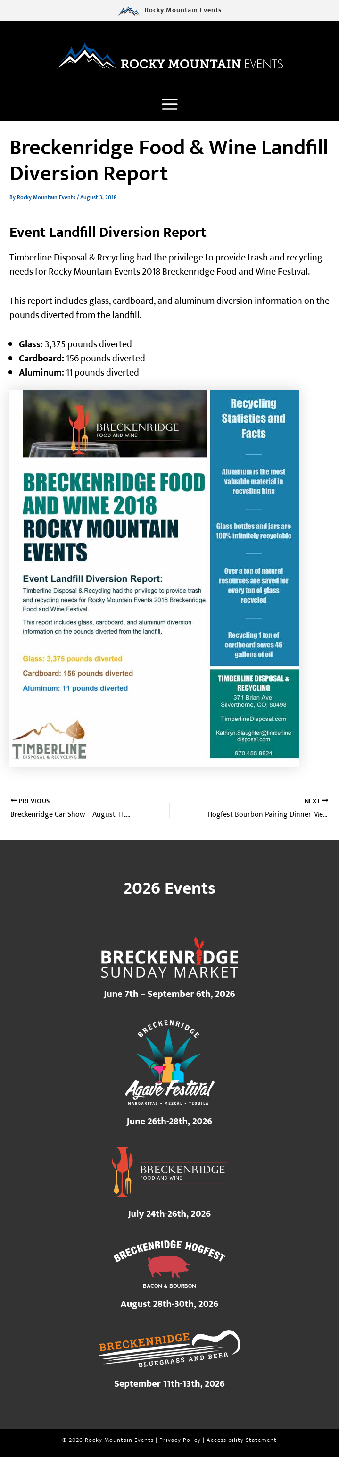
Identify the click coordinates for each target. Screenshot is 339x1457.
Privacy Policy (180, 1441)
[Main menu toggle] (169, 105)
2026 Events (169, 888)
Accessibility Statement (242, 1441)
